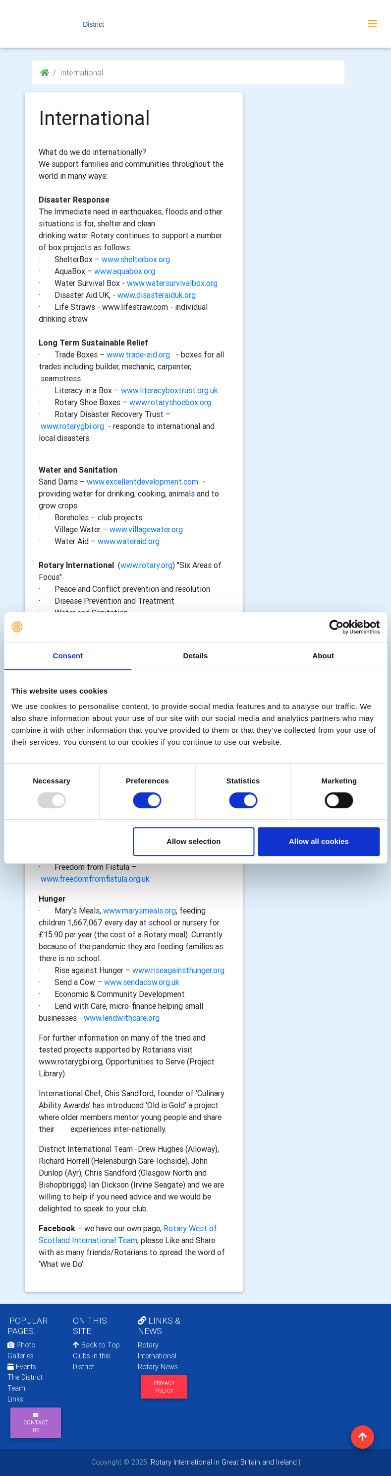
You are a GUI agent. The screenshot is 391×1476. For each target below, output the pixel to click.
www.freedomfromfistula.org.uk (95, 879)
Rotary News (158, 1366)
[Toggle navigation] (372, 24)
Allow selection (194, 841)
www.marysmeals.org (139, 910)
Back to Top (96, 1344)
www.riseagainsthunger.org (178, 970)
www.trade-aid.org (138, 354)
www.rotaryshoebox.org (170, 402)
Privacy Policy (164, 1387)
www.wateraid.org (129, 541)
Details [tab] (195, 655)
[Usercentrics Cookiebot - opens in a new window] (336, 627)
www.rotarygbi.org (72, 426)
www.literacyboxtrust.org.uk (169, 390)
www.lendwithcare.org (122, 1018)
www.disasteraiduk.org (156, 295)
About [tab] (323, 655)
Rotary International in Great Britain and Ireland (223, 1462)
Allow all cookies (319, 841)
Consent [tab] (68, 655)
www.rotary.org (146, 565)
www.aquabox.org (124, 271)
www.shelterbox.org (136, 259)
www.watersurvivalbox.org (172, 283)
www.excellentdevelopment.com (142, 482)
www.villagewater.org (146, 529)
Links (15, 1399)
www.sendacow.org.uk (141, 982)
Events (21, 1366)
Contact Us (36, 1423)
